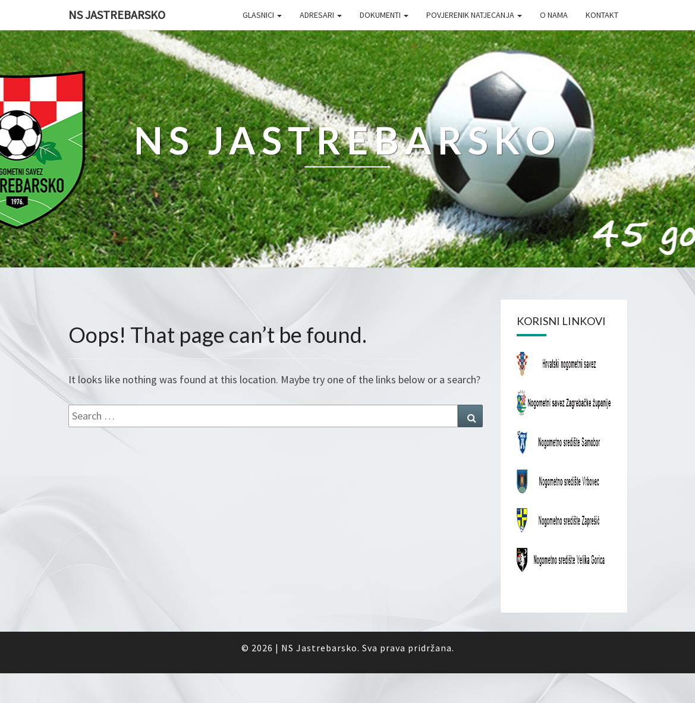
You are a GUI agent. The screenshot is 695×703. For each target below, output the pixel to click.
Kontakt (602, 15)
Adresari (321, 15)
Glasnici (262, 15)
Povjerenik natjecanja (474, 15)
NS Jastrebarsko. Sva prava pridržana (366, 648)
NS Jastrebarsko (116, 14)
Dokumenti (384, 15)
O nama (554, 15)
